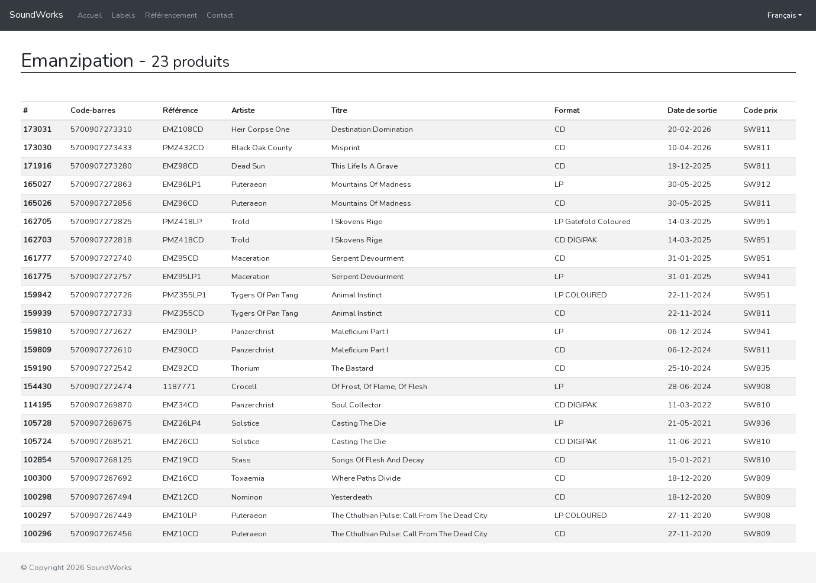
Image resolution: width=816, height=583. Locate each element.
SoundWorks (36, 14)
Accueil (90, 15)
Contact (220, 15)
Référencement (171, 15)
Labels (124, 15)
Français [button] (776, 15)
